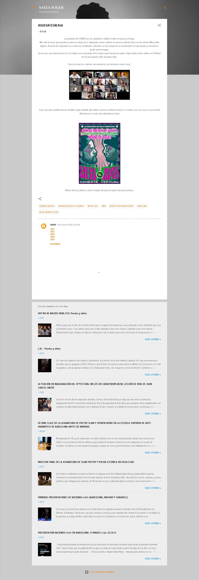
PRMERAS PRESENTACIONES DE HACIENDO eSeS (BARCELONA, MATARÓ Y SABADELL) (83, 497)
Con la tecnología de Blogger (99, 572)
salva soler (142, 206)
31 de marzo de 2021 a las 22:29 (68, 225)
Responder (55, 244)
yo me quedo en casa (48, 212)
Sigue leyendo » (153, 339)
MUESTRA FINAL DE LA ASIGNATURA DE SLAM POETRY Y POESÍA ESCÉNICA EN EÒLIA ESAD (86, 462)
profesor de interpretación (121, 206)
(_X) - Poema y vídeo (49, 348)
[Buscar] (165, 8)
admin (53, 224)
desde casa (93, 206)
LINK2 (52, 231)
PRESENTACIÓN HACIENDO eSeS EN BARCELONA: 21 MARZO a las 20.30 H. (77, 532)
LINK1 (52, 229)
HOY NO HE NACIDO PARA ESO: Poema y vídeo (62, 313)
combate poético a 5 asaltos (71, 206)
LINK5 (52, 239)
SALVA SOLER (51, 7)
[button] (159, 25)
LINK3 (52, 234)
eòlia (104, 206)
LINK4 (52, 237)
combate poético (46, 206)
